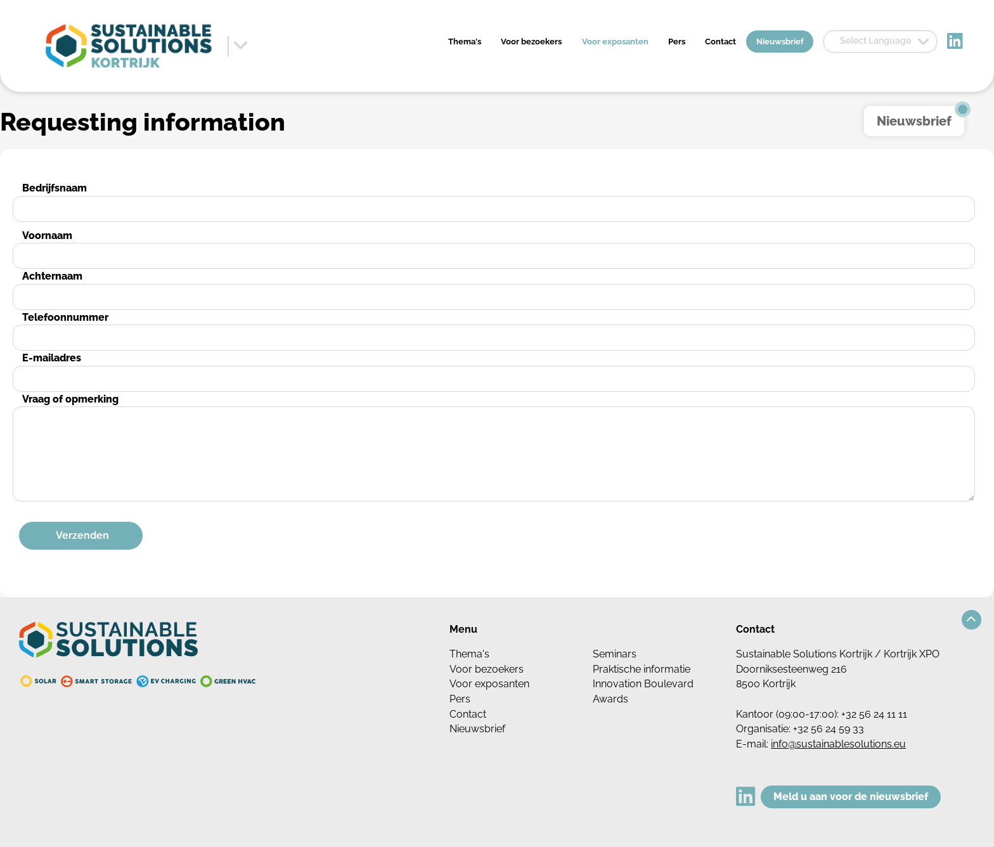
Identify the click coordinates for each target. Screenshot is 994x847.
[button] (971, 620)
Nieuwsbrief (780, 41)
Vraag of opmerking (70, 399)
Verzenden (82, 535)
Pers (676, 41)
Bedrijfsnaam (54, 188)
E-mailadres (51, 358)
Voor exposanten (615, 41)
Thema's (464, 41)
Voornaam (47, 236)
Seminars (614, 654)
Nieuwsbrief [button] (914, 121)
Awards (610, 699)
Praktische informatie (641, 669)
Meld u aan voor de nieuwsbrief (850, 797)
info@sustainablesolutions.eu (838, 744)
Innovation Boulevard (643, 684)
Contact (720, 41)
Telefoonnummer (65, 317)
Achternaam (52, 276)
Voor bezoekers (531, 41)
